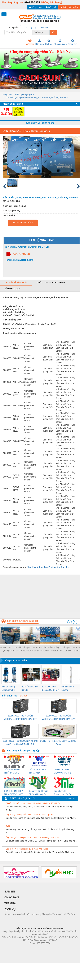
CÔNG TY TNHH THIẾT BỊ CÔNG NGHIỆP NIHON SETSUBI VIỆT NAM (13, 771)
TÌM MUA (10, 903)
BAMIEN (9, 891)
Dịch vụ (48, 42)
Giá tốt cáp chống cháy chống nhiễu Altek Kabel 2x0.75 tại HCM (33, 803)
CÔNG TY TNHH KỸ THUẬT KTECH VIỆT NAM (13, 793)
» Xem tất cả (70, 798)
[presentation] (69, 622)
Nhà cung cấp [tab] (29, 27)
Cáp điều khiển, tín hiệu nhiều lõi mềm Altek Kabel (27, 849)
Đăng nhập (35, 7)
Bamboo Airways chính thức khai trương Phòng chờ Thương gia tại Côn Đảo (39, 914)
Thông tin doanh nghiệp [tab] (51, 282)
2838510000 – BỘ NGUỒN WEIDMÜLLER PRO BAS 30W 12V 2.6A (20, 718)
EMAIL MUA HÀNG (23, 222)
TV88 (8, 826)
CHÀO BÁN (11, 897)
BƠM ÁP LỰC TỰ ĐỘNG (30, 688)
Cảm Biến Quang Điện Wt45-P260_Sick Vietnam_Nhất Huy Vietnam (36, 97)
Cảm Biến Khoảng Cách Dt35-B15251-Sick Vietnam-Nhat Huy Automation (51, 649)
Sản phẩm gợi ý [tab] (13, 288)
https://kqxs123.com (54, 947)
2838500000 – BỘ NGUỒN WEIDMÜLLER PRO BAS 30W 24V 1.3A (58, 718)
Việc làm (30, 42)
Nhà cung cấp (60, 42)
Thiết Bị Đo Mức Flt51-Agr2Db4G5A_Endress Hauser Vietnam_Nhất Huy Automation (31, 649)
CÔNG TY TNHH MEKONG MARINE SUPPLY (63, 771)
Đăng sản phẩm (69, 7)
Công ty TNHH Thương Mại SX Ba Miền (62, 793)
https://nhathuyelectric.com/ (20, 260)
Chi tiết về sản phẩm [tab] (16, 282)
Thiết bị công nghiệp (24, 94)
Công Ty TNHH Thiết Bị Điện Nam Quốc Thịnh (38, 793)
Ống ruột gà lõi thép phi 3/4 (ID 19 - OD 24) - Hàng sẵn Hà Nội (32, 837)
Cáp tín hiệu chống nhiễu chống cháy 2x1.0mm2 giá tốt (29, 815)
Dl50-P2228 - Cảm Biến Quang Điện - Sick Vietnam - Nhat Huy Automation (11, 649)
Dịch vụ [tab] (45, 27)
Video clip (72, 42)
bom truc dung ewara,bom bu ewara (8, 689)
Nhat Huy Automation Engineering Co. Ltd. (27, 246)
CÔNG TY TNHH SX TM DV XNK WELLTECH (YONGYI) (38, 771)
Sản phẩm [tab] (13, 27)
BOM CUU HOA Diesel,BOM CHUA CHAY (50, 689)
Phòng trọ (21, 947)
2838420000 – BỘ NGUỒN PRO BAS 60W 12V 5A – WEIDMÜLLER (20, 742)
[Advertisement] (39, 595)
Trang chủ (7, 94)
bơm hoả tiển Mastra (68, 688)
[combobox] (48, 32)
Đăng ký (51, 7)
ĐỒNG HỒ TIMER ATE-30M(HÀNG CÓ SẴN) (58, 742)
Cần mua (39, 42)
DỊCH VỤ (9, 909)
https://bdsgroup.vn (36, 947)
